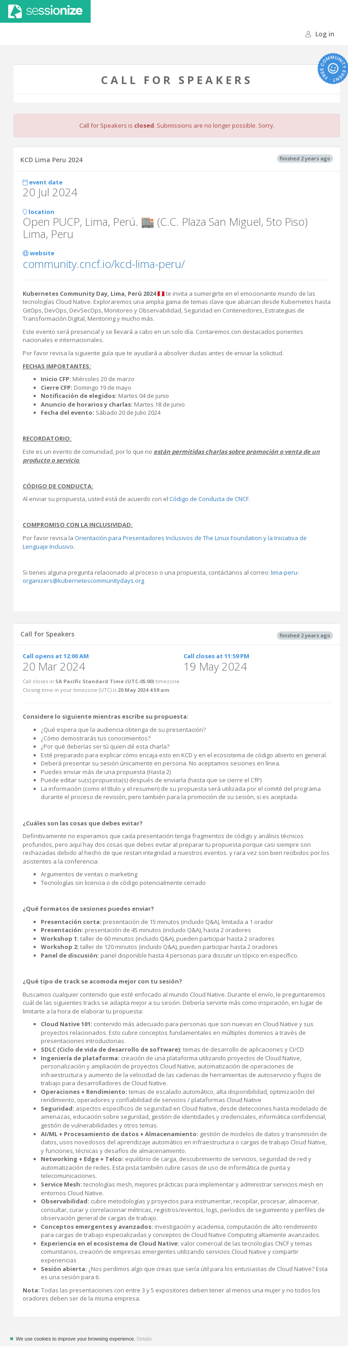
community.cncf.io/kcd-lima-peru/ (104, 263)
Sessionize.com (45, 11)
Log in (319, 34)
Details (144, 1338)
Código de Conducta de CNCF (209, 499)
